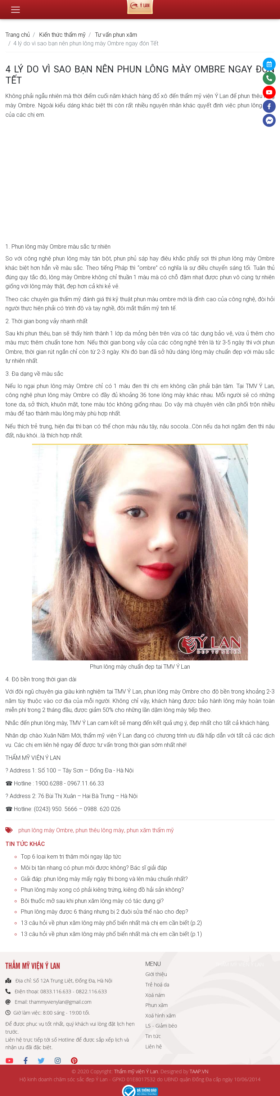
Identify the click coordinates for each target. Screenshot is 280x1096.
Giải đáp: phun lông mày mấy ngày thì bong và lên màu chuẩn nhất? (104, 878)
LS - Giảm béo (161, 1025)
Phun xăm (156, 1005)
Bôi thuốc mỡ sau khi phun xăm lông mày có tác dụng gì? (92, 900)
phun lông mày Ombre (45, 830)
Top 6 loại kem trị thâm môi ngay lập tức (71, 856)
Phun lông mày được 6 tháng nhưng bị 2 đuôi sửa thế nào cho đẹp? (104, 911)
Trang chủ (17, 34)
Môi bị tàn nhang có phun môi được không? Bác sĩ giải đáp (94, 867)
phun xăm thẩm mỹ (150, 830)
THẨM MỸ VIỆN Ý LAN (240, 964)
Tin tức (153, 1036)
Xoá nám (155, 995)
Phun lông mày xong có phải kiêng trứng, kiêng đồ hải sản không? (102, 889)
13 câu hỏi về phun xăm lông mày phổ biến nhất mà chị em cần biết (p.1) (111, 933)
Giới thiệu (156, 974)
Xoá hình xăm (160, 1015)
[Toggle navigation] (15, 7)
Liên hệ (153, 1046)
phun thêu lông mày (100, 830)
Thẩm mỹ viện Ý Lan (136, 1071)
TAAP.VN (199, 1071)
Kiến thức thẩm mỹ (62, 34)
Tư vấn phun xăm (116, 34)
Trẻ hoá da (157, 984)
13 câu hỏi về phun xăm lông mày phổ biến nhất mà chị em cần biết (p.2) (111, 922)
